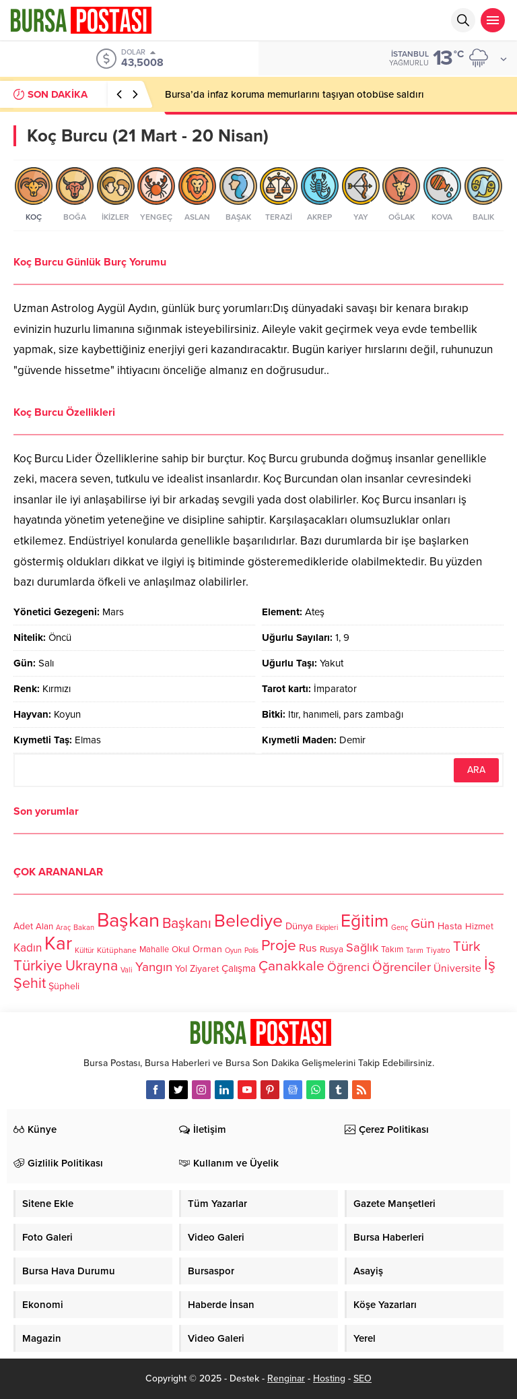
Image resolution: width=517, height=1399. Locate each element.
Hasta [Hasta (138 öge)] (450, 926)
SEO (362, 1378)
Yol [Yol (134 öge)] (181, 968)
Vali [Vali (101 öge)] (126, 970)
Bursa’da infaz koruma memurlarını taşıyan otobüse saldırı (294, 94)
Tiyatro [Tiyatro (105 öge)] (438, 950)
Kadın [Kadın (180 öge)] (27, 948)
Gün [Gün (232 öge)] (423, 924)
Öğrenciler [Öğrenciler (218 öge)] (401, 967)
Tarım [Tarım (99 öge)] (414, 950)
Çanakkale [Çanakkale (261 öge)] (291, 966)
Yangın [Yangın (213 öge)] (153, 967)
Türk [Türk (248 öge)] (467, 946)
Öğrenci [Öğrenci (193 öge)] (348, 967)
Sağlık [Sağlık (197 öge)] (362, 947)
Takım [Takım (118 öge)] (392, 949)
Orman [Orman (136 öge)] (207, 949)
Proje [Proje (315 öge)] (278, 945)
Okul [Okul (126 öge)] (181, 949)
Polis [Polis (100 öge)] (251, 950)
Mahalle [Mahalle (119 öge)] (154, 949)
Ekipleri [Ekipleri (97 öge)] (327, 927)
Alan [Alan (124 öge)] (44, 926)
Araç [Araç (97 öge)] (63, 927)
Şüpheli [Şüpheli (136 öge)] (63, 986)
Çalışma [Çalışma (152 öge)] (238, 968)
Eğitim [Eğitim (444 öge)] (364, 921)
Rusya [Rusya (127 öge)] (331, 949)
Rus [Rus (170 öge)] (308, 948)
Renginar (286, 1378)
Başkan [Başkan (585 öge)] (128, 920)
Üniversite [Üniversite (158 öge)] (457, 968)
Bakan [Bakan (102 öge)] (83, 927)
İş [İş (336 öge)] (489, 964)
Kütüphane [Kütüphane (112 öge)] (117, 950)
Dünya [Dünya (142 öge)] (299, 926)
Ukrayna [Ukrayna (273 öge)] (91, 965)
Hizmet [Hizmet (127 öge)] (479, 926)
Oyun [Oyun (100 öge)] (233, 950)
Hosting (329, 1378)
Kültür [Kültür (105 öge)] (84, 950)
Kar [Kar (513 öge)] (58, 943)
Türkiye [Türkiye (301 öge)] (38, 965)
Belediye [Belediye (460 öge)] (248, 921)
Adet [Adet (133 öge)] (23, 926)
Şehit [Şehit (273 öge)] (29, 983)
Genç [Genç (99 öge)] (399, 927)
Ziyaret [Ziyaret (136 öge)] (204, 968)
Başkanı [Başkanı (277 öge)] (186, 923)
